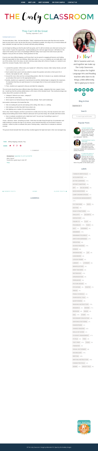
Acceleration (78, 177)
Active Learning (79, 181)
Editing (75, 207)
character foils (79, 363)
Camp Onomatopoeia (80, 194)
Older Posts (60, 191)
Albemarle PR (50, 447)
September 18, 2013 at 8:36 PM (23, 156)
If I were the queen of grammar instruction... (87, 154)
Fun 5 (88, 225)
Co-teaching (77, 204)
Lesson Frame (78, 259)
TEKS (84, 339)
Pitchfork (76, 287)
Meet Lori (31, 2)
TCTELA (75, 339)
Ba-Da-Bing (84, 187)
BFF (74, 187)
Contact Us (72, 2)
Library (75, 263)
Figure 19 (76, 221)
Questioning (77, 301)
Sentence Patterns (80, 321)
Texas (88, 342)
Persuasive (77, 280)
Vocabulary (77, 352)
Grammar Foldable (80, 235)
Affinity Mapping (12, 141)
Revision (76, 311)
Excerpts (87, 214)
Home (23, 2)
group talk (86, 366)
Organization (78, 277)
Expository (77, 218)
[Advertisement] (83, 382)
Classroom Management (82, 198)
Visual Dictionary (79, 349)
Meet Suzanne (44, 2)
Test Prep (76, 342)
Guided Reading (78, 245)
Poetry (87, 287)
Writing (76, 356)
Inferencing (77, 252)
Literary (86, 263)
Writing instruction (80, 359)
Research (76, 308)
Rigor (86, 311)
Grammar (76, 232)
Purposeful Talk (79, 297)
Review (87, 308)
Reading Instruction (80, 304)
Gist (74, 228)
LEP (88, 252)
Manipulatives (78, 266)
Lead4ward (77, 256)
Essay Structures (79, 211)
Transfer (76, 346)
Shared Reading (79, 328)
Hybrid (75, 249)
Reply (8, 162)
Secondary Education (81, 318)
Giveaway (84, 228)
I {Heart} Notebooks (87, 128)
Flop (24, 141)
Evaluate (20, 141)
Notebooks (77, 273)
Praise (75, 290)
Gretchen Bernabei (80, 239)
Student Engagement (81, 335)
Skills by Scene (78, 332)
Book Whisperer (79, 191)
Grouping (76, 242)
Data (89, 204)
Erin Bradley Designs (65, 447)
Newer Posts (9, 191)
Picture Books (78, 283)
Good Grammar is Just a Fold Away (88, 140)
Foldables (77, 225)
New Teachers (78, 270)
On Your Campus (58, 2)
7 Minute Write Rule (80, 174)
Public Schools (78, 294)
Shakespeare (77, 325)
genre (75, 366)
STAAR (83, 315)
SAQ (74, 315)
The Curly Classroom (34, 447)
